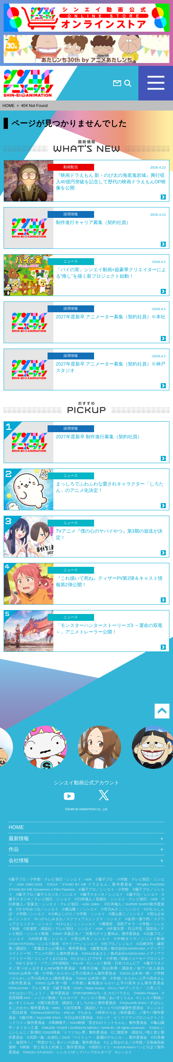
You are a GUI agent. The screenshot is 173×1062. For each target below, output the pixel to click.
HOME (9, 105)
